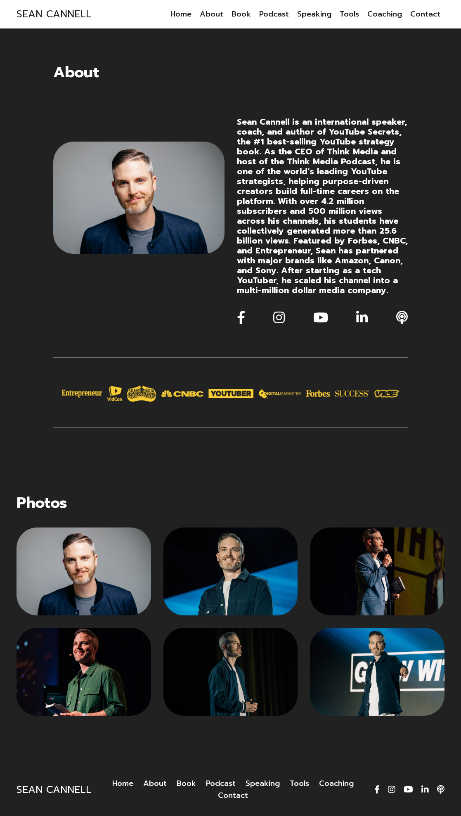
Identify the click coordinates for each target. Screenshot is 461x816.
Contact (425, 14)
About (211, 14)
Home (180, 14)
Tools (349, 14)
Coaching (384, 14)
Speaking (314, 14)
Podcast (274, 14)
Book (241, 14)
